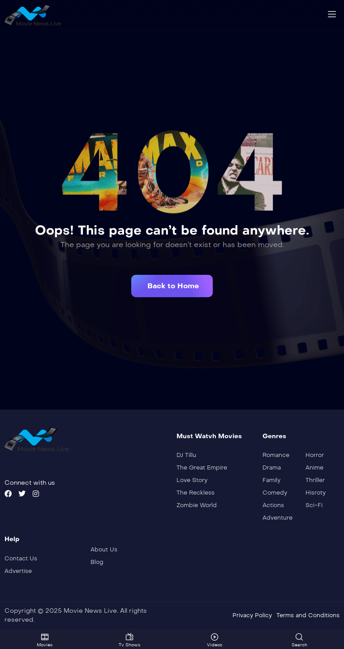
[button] (172, 286)
